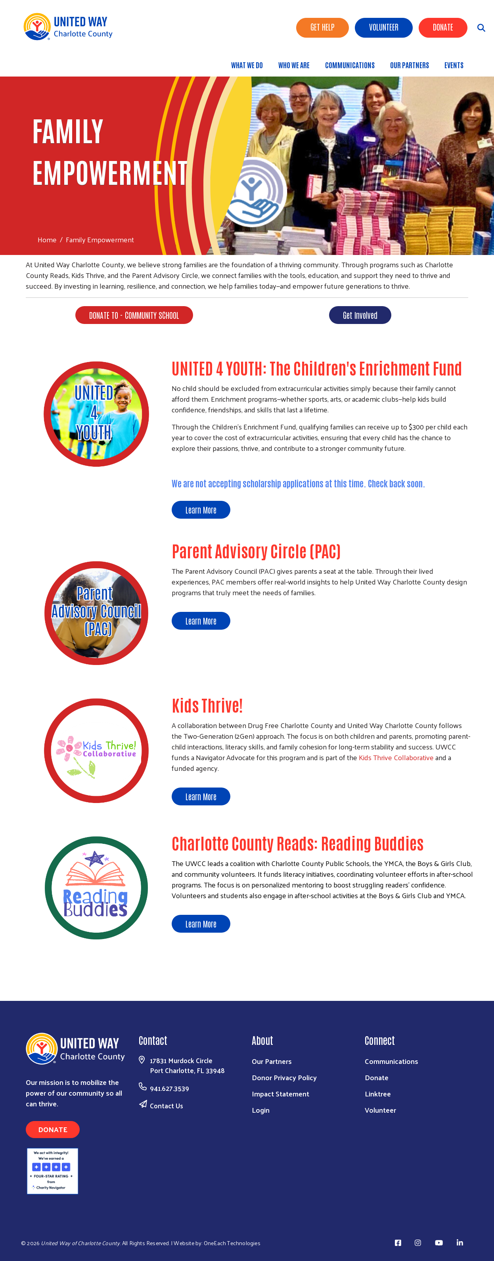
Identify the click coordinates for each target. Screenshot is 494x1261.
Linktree (378, 1093)
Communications (350, 64)
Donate (443, 26)
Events (453, 64)
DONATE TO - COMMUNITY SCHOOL (134, 315)
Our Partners (409, 64)
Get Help (322, 26)
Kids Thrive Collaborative (396, 757)
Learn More (201, 509)
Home (47, 239)
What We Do (247, 64)
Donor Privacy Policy (284, 1077)
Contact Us (166, 1106)
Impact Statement (280, 1093)
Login (261, 1110)
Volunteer (383, 26)
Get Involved (360, 315)
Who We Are (294, 64)
